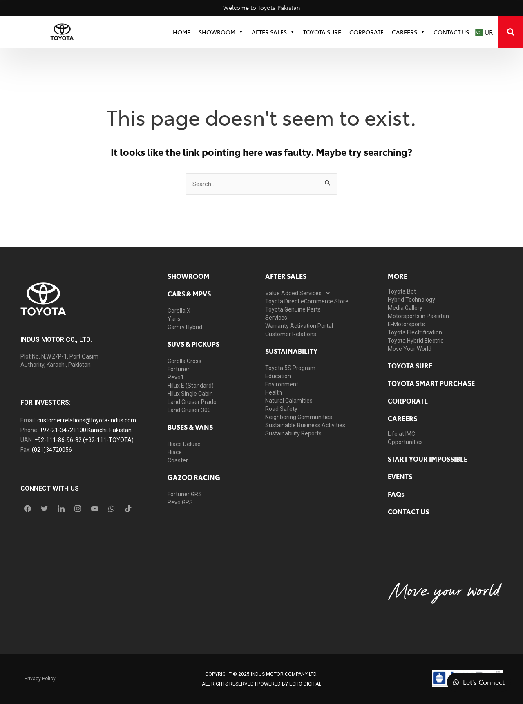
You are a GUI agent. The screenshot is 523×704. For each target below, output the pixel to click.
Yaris (174, 319)
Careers (408, 32)
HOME (181, 32)
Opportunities (405, 442)
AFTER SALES (285, 275)
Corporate (408, 400)
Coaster (178, 460)
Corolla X (179, 310)
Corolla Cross (184, 361)
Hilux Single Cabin (190, 393)
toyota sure (410, 365)
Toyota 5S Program (290, 368)
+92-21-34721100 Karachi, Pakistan (86, 430)
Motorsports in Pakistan (418, 316)
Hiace (175, 452)
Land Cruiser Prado (192, 402)
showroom (189, 275)
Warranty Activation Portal (299, 326)
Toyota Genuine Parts (293, 309)
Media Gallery (405, 308)
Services (276, 317)
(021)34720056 (52, 449)
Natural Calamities (289, 400)
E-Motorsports (406, 324)
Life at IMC (401, 433)
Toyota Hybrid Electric (415, 340)
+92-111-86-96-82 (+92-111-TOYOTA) (84, 440)
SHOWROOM (221, 32)
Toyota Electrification (415, 332)
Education (278, 376)
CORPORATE (366, 32)
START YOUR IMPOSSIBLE (427, 458)
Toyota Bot (402, 291)
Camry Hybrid (185, 327)
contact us (408, 511)
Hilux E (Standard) (191, 385)
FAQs (396, 493)
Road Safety (281, 409)
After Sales (273, 32)
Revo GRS (180, 502)
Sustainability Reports (293, 433)
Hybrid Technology (411, 299)
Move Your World (409, 348)
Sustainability (291, 350)
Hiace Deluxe (184, 444)
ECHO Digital (305, 684)
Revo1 (176, 377)
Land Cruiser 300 (189, 410)
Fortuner (179, 369)
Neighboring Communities (298, 417)
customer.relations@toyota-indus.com (86, 420)
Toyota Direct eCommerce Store (307, 301)
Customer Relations (290, 334)
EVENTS (400, 476)
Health (273, 392)
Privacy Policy (40, 679)
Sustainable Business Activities (305, 425)
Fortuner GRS (185, 494)
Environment (281, 384)
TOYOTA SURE (322, 32)
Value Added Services (299, 293)
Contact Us (451, 32)
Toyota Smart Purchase (431, 383)
